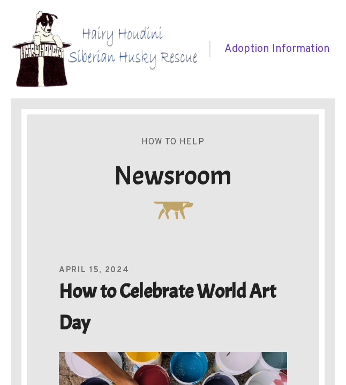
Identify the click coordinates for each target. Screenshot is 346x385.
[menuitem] (277, 49)
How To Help (173, 142)
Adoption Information (277, 49)
